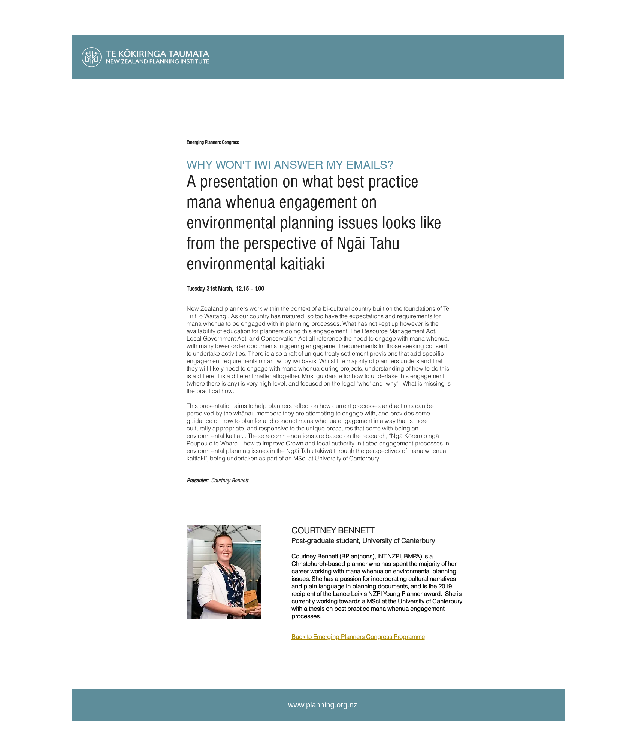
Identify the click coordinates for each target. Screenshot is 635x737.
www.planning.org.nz (322, 705)
